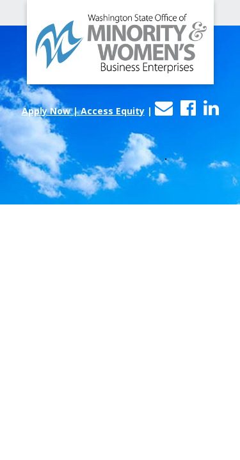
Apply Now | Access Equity (83, 111)
